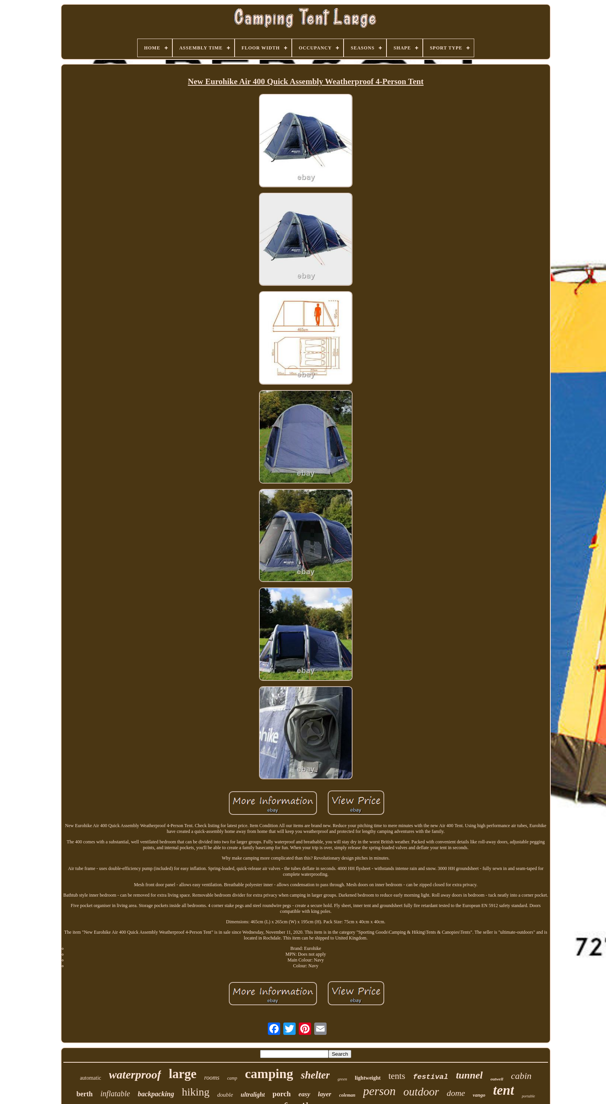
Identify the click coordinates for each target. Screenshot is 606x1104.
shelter (315, 1075)
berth (85, 1094)
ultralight (253, 1094)
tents (396, 1076)
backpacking (156, 1094)
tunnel (469, 1075)
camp (232, 1078)
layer (325, 1094)
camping (269, 1074)
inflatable (115, 1093)
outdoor (421, 1091)
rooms (211, 1077)
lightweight (368, 1078)
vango (479, 1095)
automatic (90, 1078)
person (379, 1091)
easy (304, 1094)
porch (281, 1094)
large (182, 1074)
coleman (347, 1095)
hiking (195, 1092)
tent (503, 1090)
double (225, 1095)
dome (456, 1093)
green (342, 1079)
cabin (521, 1076)
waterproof (135, 1074)
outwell (496, 1079)
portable (528, 1096)
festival (430, 1077)
